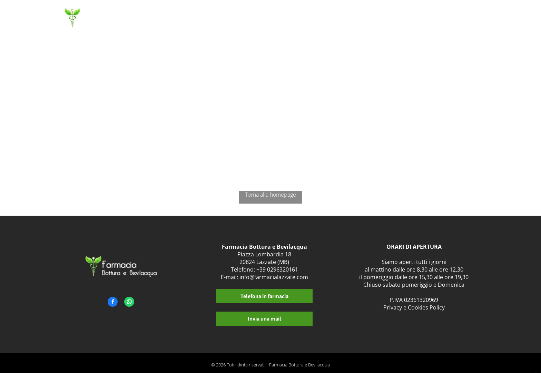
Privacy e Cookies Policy (414, 307)
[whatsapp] (129, 302)
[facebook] (113, 302)
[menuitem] (234, 19)
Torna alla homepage (270, 194)
